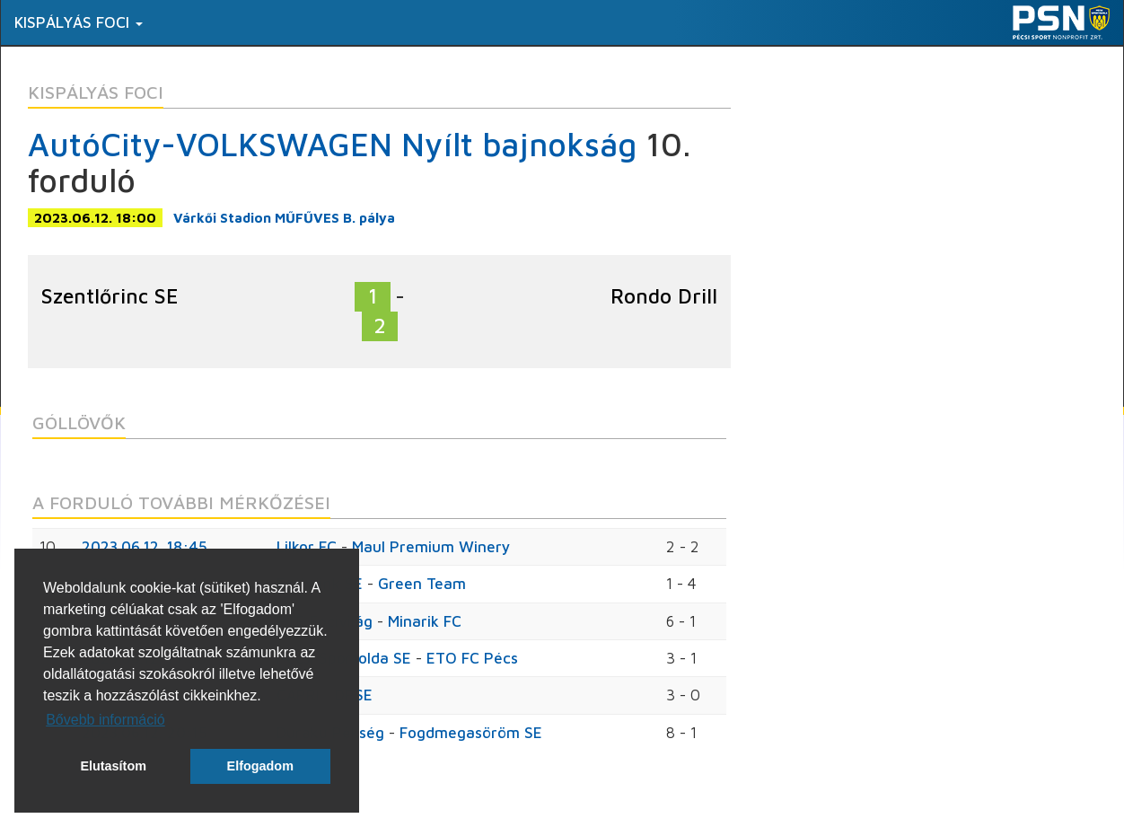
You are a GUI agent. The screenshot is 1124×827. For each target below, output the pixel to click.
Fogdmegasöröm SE (471, 733)
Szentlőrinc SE (110, 296)
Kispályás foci (78, 22)
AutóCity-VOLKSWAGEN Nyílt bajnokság (332, 144)
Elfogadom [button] (260, 766)
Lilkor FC (307, 547)
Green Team (422, 584)
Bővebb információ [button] (105, 719)
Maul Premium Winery (431, 547)
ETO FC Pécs (472, 658)
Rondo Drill (663, 296)
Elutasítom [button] (113, 766)
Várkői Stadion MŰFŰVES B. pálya (284, 217)
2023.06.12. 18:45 (144, 547)
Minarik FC (424, 621)
